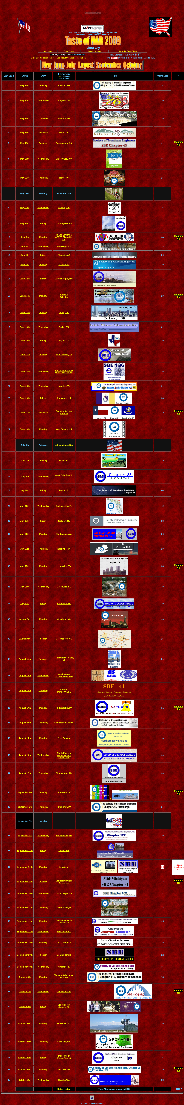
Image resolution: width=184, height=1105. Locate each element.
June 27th (25, 412)
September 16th (25, 893)
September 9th (25, 836)
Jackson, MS (64, 521)
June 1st (25, 237)
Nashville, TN (63, 549)
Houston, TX (64, 386)
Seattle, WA (64, 1080)
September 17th (25, 908)
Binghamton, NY (64, 773)
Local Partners (94, 51)
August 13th (25, 690)
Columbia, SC (64, 604)
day (44, 340)
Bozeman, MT (64, 1023)
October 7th (25, 991)
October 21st (24, 1080)
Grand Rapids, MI (64, 893)
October (22, 1069)
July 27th (24, 566)
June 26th (25, 398)
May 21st (24, 178)
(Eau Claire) (64, 977)
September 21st (24, 921)
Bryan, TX (64, 340)
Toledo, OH (64, 850)
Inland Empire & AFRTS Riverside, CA (64, 237)
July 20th (24, 534)
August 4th (24, 639)
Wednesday (43, 100)
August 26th (25, 755)
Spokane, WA (64, 1042)
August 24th (25, 738)
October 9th (25, 1006)
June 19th (25, 340)
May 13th (24, 100)
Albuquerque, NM (64, 279)
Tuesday (43, 85)
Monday (43, 237)
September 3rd (24, 807)
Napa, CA (64, 132)
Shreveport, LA (64, 398)
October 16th (24, 1058)
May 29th (24, 223)
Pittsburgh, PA (64, 807)
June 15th (25, 296)
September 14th (25, 867)
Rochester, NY (64, 792)
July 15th (24, 506)
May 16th (24, 132)
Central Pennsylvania (64, 690)
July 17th (24, 521)
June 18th (25, 327)
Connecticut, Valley (63, 723)
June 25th (25, 386)
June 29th (25, 429)
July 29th (24, 587)
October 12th (24, 1023)
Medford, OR (64, 118)
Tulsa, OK (64, 312)
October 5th (25, 977)
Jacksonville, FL (64, 506)
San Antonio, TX (64, 355)
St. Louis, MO (64, 942)
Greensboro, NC (64, 639)
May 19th (24, 143)
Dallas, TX (64, 327)
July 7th (25, 460)
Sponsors (47, 51)
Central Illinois (64, 955)
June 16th (25, 312)
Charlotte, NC (64, 619)
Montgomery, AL (64, 534)
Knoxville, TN (64, 566)
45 (9, 792)
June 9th (24, 265)
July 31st (24, 604)
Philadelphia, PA (64, 708)
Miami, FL (64, 460)
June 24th (25, 371)
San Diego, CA (64, 246)
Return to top (178, 143)
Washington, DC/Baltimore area (64, 675)
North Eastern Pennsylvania (64, 754)
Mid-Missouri (64, 1005)
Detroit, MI (64, 867)
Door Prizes (69, 51)
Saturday (43, 132)
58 (9, 977)
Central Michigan (64, 881)
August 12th (25, 675)
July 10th (24, 490)
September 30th (25, 967)
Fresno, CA (64, 208)
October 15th (24, 1042)
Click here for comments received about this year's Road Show (58, 58)
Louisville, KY (64, 931)
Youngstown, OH (64, 836)
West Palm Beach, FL (64, 476)
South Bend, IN (64, 908)
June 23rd (25, 355)
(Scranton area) (63, 758)
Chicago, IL (64, 967)
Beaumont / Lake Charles (64, 412)
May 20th (24, 159)
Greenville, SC (64, 587)
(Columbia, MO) (64, 1007)
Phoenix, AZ (64, 255)
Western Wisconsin (64, 975)
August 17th (25, 708)
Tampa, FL (64, 490)
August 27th (25, 773)
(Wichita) (64, 297)
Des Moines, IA (64, 991)
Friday (43, 223)
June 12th (25, 279)
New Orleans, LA (64, 429)
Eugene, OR (64, 100)
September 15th (25, 882)
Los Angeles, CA (64, 223)
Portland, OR (64, 85)
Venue (8, 75)
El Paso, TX (64, 265)
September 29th (25, 955)
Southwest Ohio (64, 920)
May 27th (24, 208)
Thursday (43, 118)
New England (64, 738)
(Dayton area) (64, 922)
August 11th (25, 659)
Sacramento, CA (64, 143)
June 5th (24, 255)
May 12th (24, 85)
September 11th (25, 850)
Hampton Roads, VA (65, 659)
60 (9, 1006)
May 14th (24, 118)
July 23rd (24, 549)
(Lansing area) (64, 883)
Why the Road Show (128, 51)
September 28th (25, 942)
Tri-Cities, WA (64, 1069)
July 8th (25, 476)
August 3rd (24, 619)
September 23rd (25, 931)
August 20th (25, 723)
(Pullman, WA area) (64, 1058)
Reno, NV (64, 178)
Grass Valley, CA (64, 159)
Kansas (64, 295)
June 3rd (24, 246)
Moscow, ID (64, 1056)
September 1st (25, 792)
